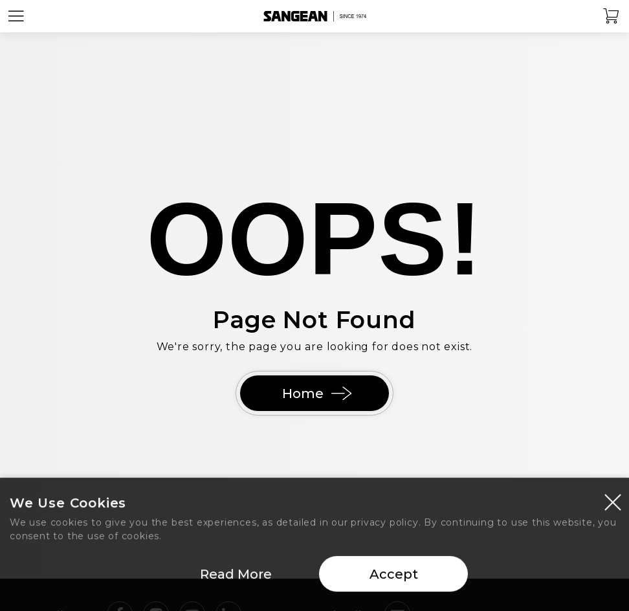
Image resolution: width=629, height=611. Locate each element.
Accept (394, 578)
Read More (236, 578)
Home (314, 393)
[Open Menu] (16, 16)
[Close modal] (613, 506)
